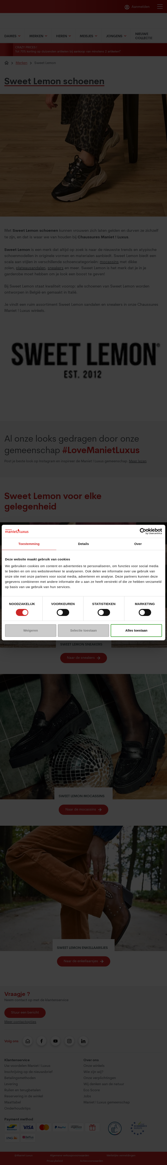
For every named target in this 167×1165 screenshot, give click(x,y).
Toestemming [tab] (29, 544)
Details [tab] (83, 544)
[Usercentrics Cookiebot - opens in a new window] (143, 531)
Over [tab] (138, 544)
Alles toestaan (136, 630)
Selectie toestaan (83, 630)
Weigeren (30, 630)
